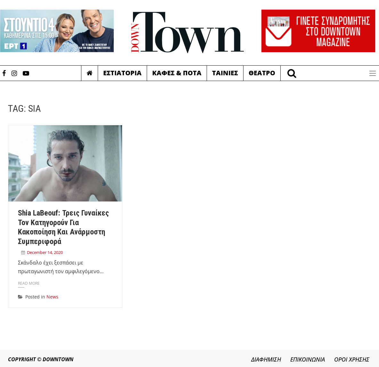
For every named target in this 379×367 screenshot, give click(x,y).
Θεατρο (262, 73)
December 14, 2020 (45, 252)
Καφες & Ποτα (177, 73)
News (52, 297)
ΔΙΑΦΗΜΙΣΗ (266, 359)
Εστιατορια (122, 73)
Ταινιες (225, 73)
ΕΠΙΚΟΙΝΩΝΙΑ (307, 359)
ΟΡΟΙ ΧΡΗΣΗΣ (351, 359)
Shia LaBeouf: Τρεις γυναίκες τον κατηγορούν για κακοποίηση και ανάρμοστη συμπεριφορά (63, 227)
